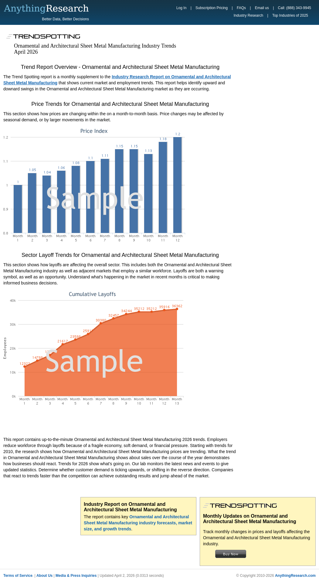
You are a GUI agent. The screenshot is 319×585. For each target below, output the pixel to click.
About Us (44, 575)
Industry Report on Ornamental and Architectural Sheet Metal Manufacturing (130, 507)
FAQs (241, 8)
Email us (262, 8)
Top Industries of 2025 (290, 15)
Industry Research (248, 15)
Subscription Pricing (211, 8)
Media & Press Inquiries (76, 575)
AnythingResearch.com (295, 575)
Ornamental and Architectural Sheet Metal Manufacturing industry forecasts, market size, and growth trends (138, 522)
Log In (181, 8)
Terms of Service (17, 575)
